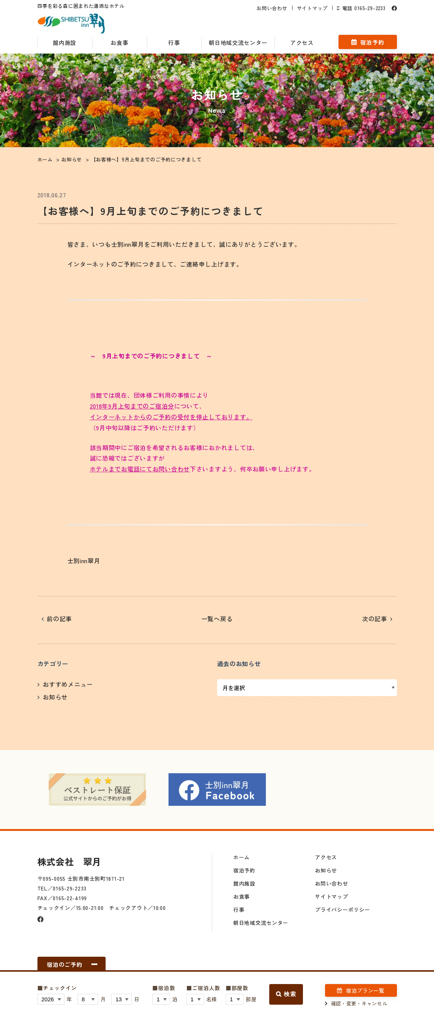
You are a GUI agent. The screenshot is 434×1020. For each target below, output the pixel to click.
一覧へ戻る (217, 618)
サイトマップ (312, 8)
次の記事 (374, 618)
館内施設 (64, 42)
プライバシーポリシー (342, 909)
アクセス (302, 42)
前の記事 (59, 618)
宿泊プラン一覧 (365, 990)
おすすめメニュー (68, 684)
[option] (97, 789)
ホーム (241, 857)
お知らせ (55, 696)
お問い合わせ (272, 8)
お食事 (119, 42)
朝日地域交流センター (238, 42)
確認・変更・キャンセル (359, 1003)
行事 (174, 42)
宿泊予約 (372, 42)
